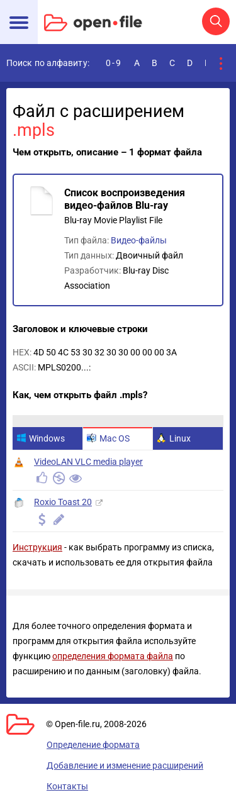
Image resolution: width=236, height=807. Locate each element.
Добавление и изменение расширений (125, 765)
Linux (174, 438)
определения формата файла (112, 656)
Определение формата (93, 745)
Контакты (67, 786)
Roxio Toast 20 (63, 502)
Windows (40, 438)
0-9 (114, 63)
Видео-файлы (139, 240)
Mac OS (108, 438)
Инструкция (37, 547)
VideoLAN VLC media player (88, 462)
